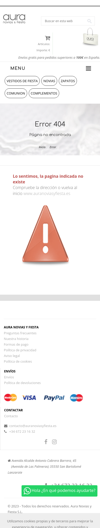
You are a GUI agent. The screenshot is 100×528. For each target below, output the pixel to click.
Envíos (9, 377)
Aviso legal (12, 355)
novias (49, 81)
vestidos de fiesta (22, 81)
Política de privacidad (20, 350)
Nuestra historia (16, 338)
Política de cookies (18, 361)
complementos (44, 93)
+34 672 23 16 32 (22, 431)
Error (53, 147)
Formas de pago (16, 344)
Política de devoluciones (22, 382)
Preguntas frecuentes (20, 333)
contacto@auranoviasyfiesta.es (32, 425)
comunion (16, 93)
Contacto (11, 416)
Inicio (42, 147)
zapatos (68, 81)
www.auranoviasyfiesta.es (46, 193)
